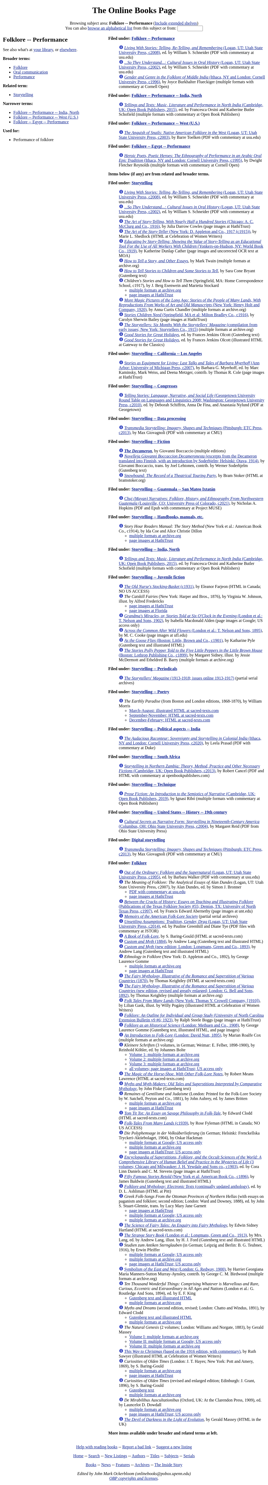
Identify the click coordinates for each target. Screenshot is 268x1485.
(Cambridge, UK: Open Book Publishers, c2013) (189, 768)
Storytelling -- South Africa (156, 756)
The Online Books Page (134, 10)
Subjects (171, 1456)
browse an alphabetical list (110, 28)
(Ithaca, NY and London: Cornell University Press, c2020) (190, 740)
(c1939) (156, 1123)
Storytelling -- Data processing (159, 418)
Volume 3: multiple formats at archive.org (164, 1064)
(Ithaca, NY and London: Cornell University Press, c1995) (190, 158)
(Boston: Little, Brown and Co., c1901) (173, 640)
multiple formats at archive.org (155, 290)
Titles (154, 1456)
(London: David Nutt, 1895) (172, 1035)
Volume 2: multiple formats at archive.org (164, 1059)
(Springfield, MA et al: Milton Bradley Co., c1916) (186, 315)
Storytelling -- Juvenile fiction (158, 577)
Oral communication (30, 72)
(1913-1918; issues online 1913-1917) (179, 678)
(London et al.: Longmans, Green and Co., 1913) (185, 1235)
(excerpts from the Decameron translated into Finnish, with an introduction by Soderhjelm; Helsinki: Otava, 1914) (188, 458)
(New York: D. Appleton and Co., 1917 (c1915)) (187, 231)
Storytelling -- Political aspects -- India (166, 729)
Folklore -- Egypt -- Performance (41, 122)
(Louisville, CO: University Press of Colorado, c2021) (191, 500)
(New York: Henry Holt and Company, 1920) (190, 305)
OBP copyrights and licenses (133, 1478)
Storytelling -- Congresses (154, 386)
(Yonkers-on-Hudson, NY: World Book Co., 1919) (191, 246)
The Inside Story (168, 1464)
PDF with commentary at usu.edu (157, 891)
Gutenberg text (141, 1390)
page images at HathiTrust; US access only (165, 1152)
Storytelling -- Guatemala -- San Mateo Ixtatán (173, 489)
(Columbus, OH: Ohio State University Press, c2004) (189, 823)
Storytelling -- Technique (154, 784)
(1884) (145, 941)
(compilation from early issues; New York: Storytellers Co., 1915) (188, 327)
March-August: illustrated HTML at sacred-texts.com (174, 710)
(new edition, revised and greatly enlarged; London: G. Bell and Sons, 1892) (186, 991)
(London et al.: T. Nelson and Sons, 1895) (193, 630)
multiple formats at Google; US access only (165, 1142)
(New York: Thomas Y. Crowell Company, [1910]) (192, 1000)
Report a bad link (136, 1447)
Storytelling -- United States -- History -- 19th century (179, 812)
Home (78, 1456)
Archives (142, 1464)
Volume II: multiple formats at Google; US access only (175, 1341)
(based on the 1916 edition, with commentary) (182, 1351)
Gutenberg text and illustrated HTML (160, 1298)
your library (43, 49)
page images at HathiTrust (151, 295)
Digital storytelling (148, 840)
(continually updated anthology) (186, 1186)
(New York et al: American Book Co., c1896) (186, 1176)
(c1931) (159, 586)
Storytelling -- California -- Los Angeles (167, 353)
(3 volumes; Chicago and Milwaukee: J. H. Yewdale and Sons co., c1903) (190, 1162)
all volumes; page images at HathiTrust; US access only (176, 1068)
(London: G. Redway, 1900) (175, 1269)
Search (94, 1456)
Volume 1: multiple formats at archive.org (164, 1054)
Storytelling (23, 94)
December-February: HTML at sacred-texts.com (169, 720)
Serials (189, 1456)
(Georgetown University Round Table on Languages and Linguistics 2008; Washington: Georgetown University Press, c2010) (191, 400)
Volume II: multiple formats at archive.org (164, 1346)
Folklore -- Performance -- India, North (46, 112)
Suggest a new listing (174, 1447)
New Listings (116, 1456)
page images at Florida (148, 610)
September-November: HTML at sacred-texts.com (171, 715)
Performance (24, 77)
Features (123, 1464)
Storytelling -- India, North (156, 549)
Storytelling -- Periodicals (154, 668)
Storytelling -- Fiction (151, 441)
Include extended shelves (176, 23)
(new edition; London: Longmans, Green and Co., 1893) (187, 946)
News (106, 1464)
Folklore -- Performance (153, 38)
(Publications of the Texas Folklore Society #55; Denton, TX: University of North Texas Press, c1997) (187, 906)
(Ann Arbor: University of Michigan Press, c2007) (189, 365)
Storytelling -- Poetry (150, 691)
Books (91, 1464)
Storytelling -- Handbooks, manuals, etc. (167, 517)
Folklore (20, 67)
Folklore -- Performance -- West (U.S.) (45, 117)
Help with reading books (97, 1447)
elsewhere (68, 49)
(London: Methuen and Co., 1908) (181, 1025)
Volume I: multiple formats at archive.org (164, 1336)
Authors (138, 1456)
